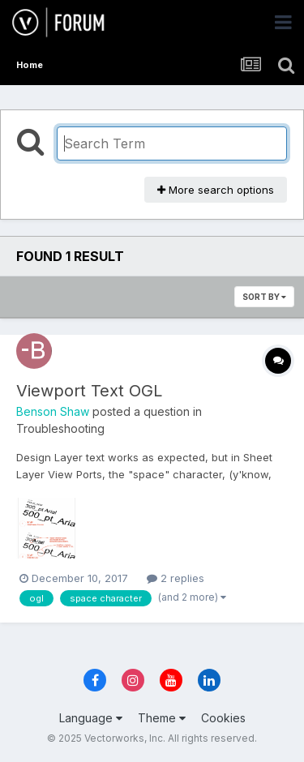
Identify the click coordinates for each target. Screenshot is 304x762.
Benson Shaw (52, 411)
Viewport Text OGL (89, 390)
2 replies (175, 578)
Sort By (264, 297)
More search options (215, 189)
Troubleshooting (60, 428)
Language (90, 718)
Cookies (223, 718)
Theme (162, 718)
